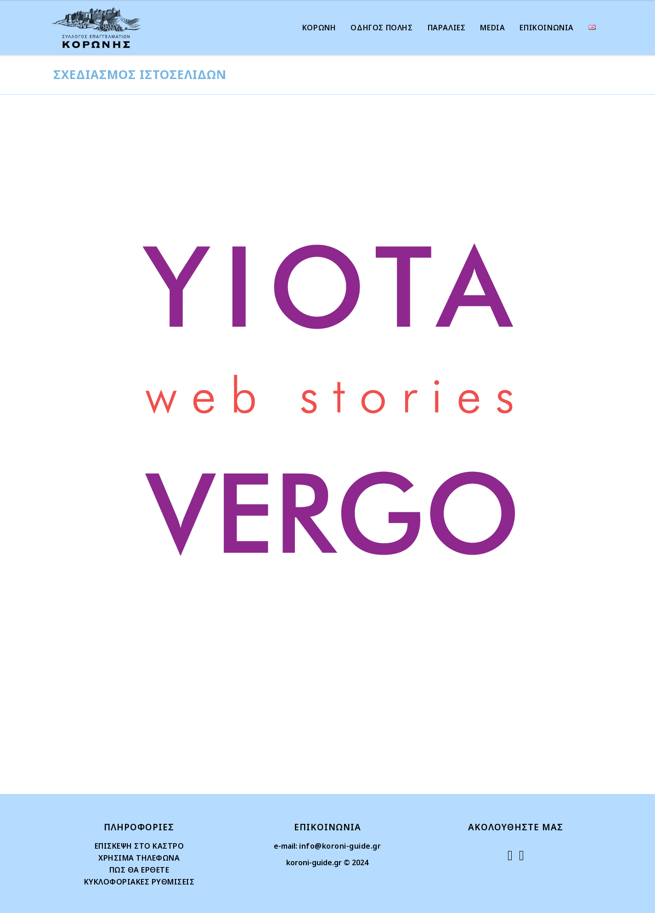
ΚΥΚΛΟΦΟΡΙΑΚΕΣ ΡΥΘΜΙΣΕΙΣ (139, 882)
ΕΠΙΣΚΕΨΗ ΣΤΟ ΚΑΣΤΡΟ (139, 846)
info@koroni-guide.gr (340, 846)
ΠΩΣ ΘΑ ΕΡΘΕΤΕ (139, 870)
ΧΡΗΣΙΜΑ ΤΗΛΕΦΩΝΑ (139, 858)
